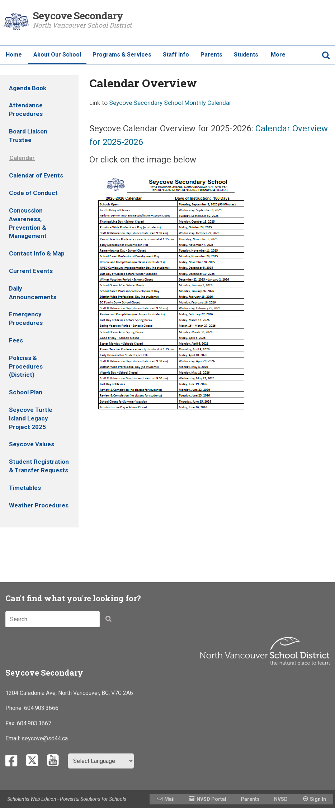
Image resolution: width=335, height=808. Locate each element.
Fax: (11, 723)
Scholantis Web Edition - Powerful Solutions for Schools (66, 799)
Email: (13, 738)
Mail (169, 799)
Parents (250, 799)
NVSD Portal (211, 799)
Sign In (318, 799)
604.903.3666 (41, 708)
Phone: (14, 708)
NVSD (281, 799)
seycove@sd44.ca (45, 738)
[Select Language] (101, 761)
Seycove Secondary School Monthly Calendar (170, 102)
